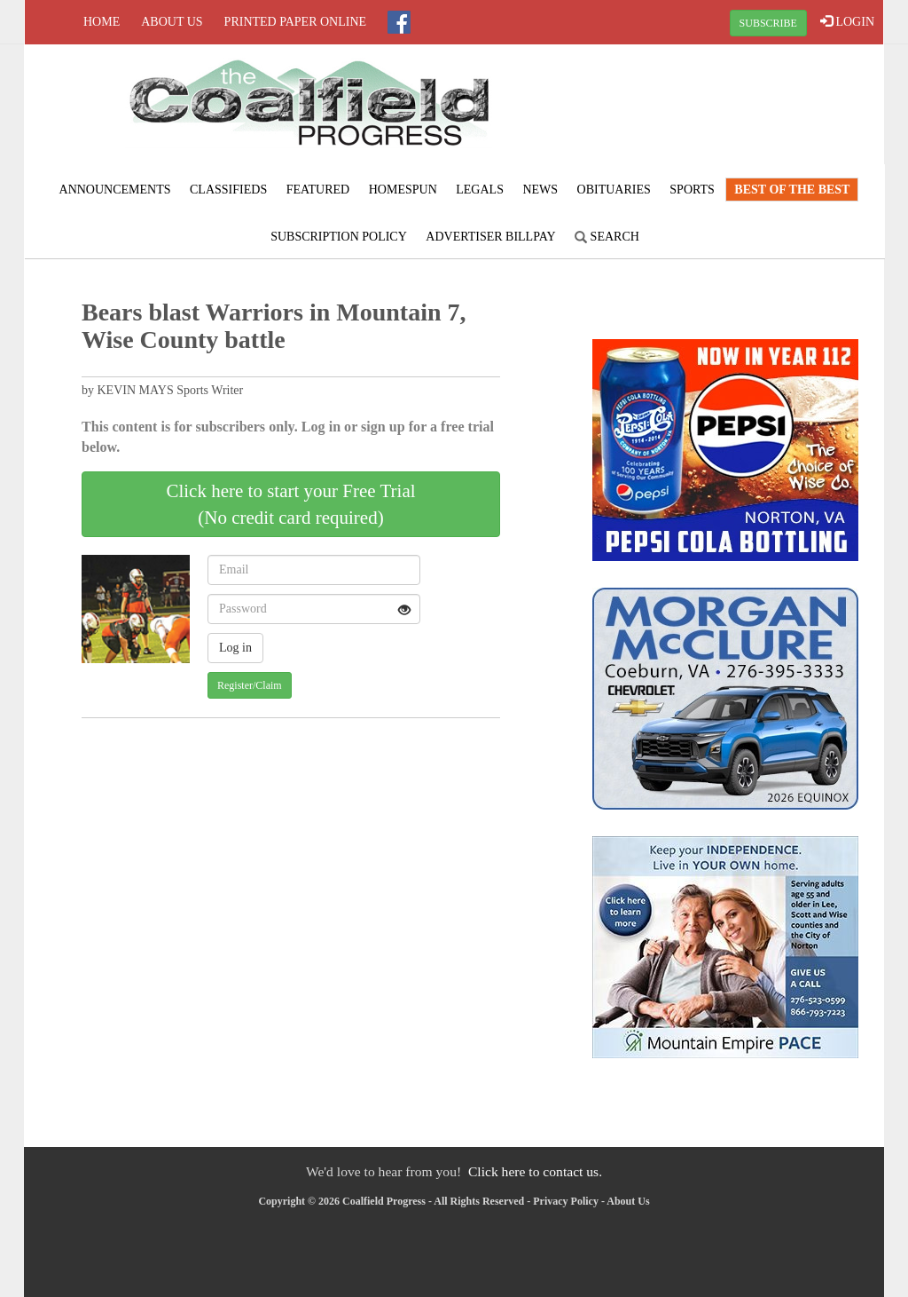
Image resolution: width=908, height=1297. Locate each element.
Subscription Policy (338, 236)
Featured (318, 189)
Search (607, 236)
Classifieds (228, 189)
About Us (171, 21)
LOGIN (847, 21)
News (540, 189)
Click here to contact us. (535, 1171)
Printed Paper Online (295, 21)
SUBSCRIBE (768, 23)
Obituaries (614, 189)
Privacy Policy (566, 1201)
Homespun (403, 189)
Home (101, 21)
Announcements (115, 189)
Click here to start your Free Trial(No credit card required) (290, 504)
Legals (480, 189)
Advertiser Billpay (490, 236)
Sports (692, 189)
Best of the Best (791, 189)
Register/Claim (249, 685)
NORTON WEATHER (739, 111)
